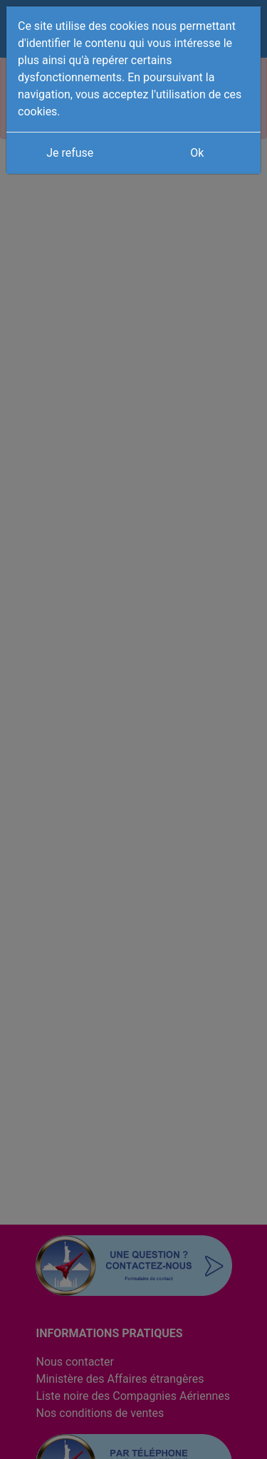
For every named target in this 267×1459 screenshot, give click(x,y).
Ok (197, 153)
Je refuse (69, 153)
